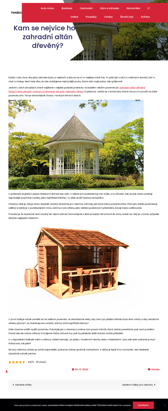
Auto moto (47, 8)
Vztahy (108, 17)
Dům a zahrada (109, 8)
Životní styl (126, 17)
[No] (164, 405)
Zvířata (145, 17)
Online (74, 17)
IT (149, 8)
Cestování (86, 8)
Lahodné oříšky (23, 384)
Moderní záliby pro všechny (137, 384)
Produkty (91, 17)
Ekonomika (133, 8)
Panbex (16, 13)
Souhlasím (143, 405)
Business (67, 8)
